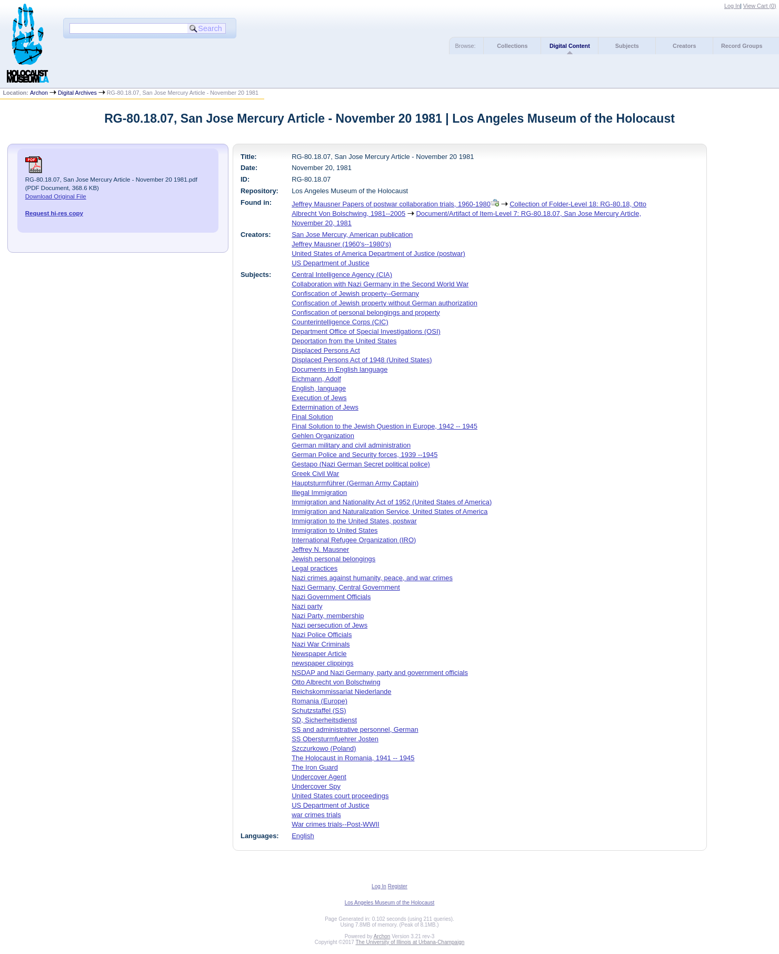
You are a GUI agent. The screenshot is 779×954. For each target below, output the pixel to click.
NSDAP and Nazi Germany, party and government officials (380, 673)
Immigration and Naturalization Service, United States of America (389, 511)
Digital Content (570, 46)
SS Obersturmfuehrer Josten (335, 739)
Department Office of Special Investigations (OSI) (366, 331)
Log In (732, 6)
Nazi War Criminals (320, 644)
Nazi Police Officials (322, 635)
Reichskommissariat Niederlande (341, 691)
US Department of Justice (330, 263)
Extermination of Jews (325, 407)
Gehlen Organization (323, 436)
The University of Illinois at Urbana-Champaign (410, 942)
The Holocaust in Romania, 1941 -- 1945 (353, 758)
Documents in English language (339, 369)
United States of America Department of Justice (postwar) (378, 253)
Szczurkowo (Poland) (324, 748)
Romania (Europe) (319, 701)
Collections (512, 46)
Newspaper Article (319, 654)
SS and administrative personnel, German (355, 729)
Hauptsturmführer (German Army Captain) (355, 483)
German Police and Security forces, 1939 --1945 (364, 455)
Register (397, 886)
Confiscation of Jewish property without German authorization (384, 303)
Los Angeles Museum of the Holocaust (390, 903)
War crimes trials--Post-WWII (335, 824)
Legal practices (314, 568)
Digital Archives (77, 93)
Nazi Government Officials (331, 597)
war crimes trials (316, 815)
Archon (39, 93)
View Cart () (759, 6)
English (303, 836)
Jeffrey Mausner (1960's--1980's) (341, 244)
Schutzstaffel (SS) (319, 710)
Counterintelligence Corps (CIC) (340, 322)
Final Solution (312, 417)
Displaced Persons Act (326, 350)
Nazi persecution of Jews (329, 625)
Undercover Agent (319, 777)
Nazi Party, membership (328, 616)
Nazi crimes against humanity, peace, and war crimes (372, 578)
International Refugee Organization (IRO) (354, 540)
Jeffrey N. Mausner (320, 549)
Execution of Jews (319, 398)
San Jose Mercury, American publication (352, 234)
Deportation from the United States (344, 341)
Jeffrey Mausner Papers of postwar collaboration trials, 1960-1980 (391, 204)
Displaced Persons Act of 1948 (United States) (362, 360)
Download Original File (55, 196)
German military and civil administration (351, 445)
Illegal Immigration (319, 492)
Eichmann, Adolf (316, 379)
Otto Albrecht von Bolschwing (336, 682)
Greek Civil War (315, 474)
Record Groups (742, 46)
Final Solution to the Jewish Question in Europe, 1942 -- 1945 (384, 426)
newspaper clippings (322, 663)
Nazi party (307, 606)
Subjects (627, 46)
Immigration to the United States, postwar (354, 521)
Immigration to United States (334, 530)
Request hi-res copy (54, 213)
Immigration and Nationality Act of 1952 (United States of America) (392, 502)
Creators (684, 46)
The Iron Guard (315, 767)
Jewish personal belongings (333, 559)
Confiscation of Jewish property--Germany (355, 293)
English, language (319, 388)
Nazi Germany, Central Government (346, 587)
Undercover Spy (316, 786)
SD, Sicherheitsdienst (324, 720)
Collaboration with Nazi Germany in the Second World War (380, 284)
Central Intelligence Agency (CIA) (342, 275)
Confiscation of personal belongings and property (366, 312)
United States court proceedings (340, 796)
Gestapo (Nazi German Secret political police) (361, 464)
